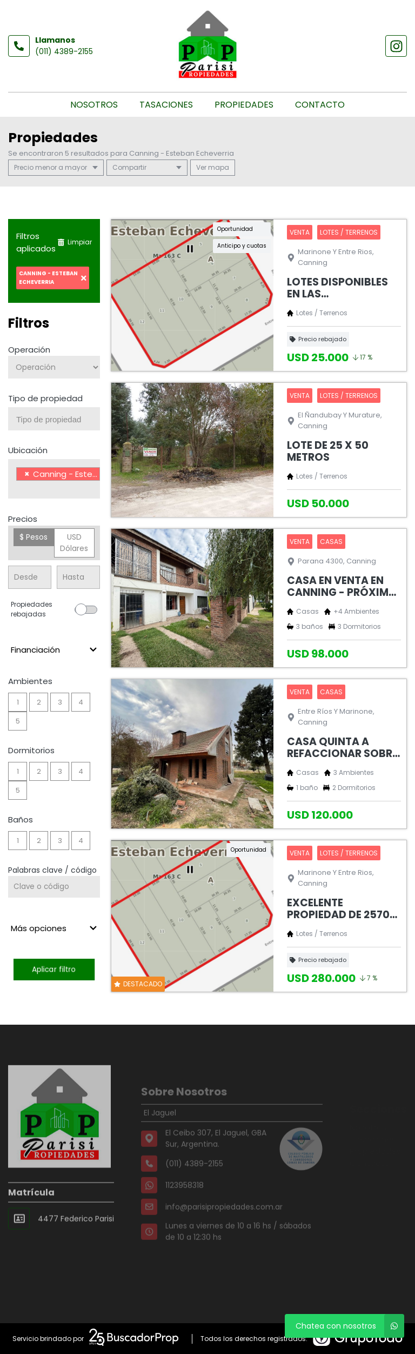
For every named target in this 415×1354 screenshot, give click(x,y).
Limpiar (74, 242)
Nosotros (94, 104)
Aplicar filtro (54, 969)
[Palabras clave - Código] (54, 887)
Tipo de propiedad (45, 398)
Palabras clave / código (52, 870)
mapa (212, 167)
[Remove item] (27, 474)
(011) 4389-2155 (64, 51)
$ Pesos (33, 537)
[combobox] (54, 418)
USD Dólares (74, 543)
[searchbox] (58, 419)
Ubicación (28, 450)
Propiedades (244, 104)
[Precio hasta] (78, 577)
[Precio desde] (29, 577)
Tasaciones (166, 104)
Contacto (320, 104)
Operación (29, 349)
